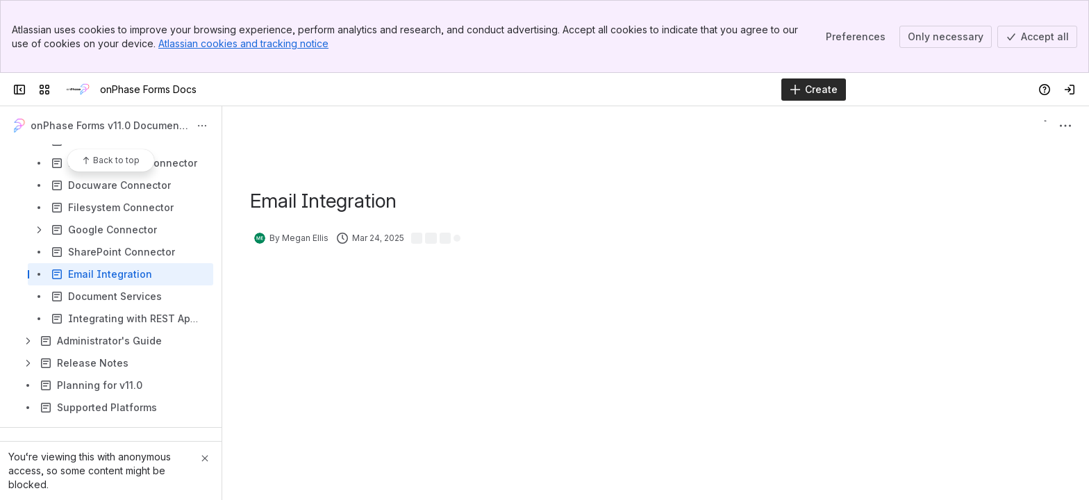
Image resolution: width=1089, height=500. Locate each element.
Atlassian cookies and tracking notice (243, 43)
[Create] (813, 89)
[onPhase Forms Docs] (77, 89)
